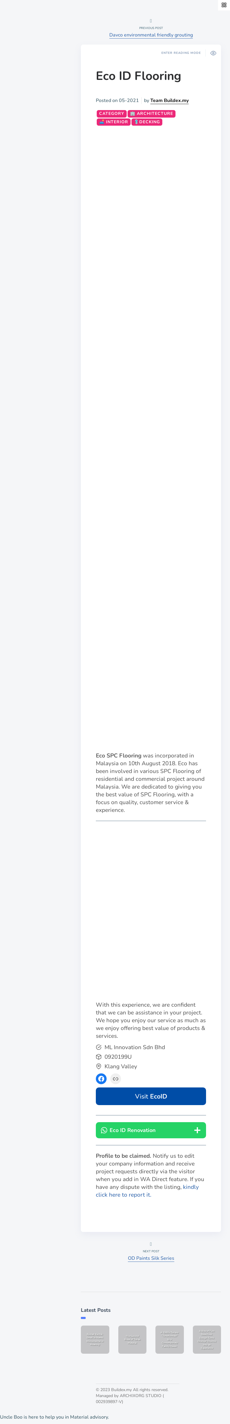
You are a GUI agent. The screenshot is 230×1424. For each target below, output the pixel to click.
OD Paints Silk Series (151, 1258)
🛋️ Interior (113, 122)
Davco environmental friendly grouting (151, 35)
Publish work (26, 236)
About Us (22, 226)
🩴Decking (147, 122)
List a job (22, 247)
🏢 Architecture (151, 113)
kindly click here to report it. (147, 1191)
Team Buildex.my (169, 100)
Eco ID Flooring (138, 76)
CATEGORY (111, 113)
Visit (151, 1096)
